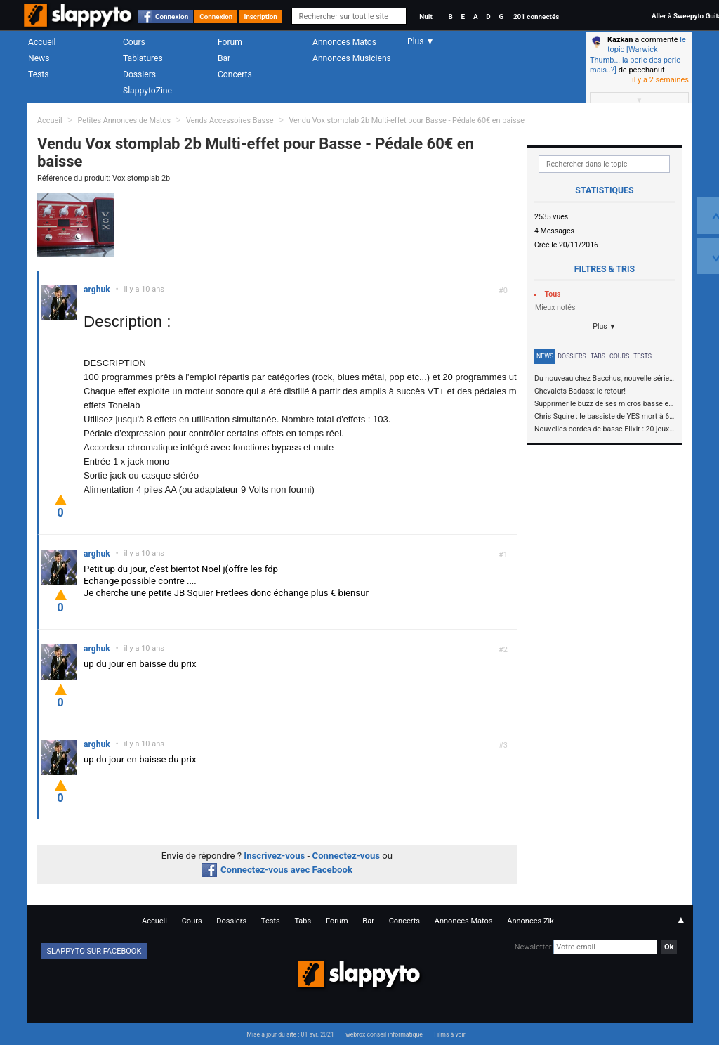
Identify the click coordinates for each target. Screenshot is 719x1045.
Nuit (425, 16)
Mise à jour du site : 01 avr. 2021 (290, 1034)
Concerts (235, 74)
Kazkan (620, 39)
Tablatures (143, 58)
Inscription (260, 16)
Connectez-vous (346, 855)
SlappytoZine (147, 91)
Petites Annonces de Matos (124, 120)
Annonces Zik (530, 921)
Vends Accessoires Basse (230, 120)
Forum (230, 42)
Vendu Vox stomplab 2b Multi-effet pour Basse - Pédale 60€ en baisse (407, 120)
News (38, 58)
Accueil (42, 42)
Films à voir (449, 1034)
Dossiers (139, 74)
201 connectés (536, 16)
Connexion (171, 16)
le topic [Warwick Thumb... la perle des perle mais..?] (638, 54)
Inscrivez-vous (274, 855)
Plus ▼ (604, 326)
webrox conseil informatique (384, 1034)
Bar (224, 58)
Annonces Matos (344, 42)
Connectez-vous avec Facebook (277, 869)
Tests (38, 74)
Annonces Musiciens (351, 58)
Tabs (598, 356)
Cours (134, 42)
